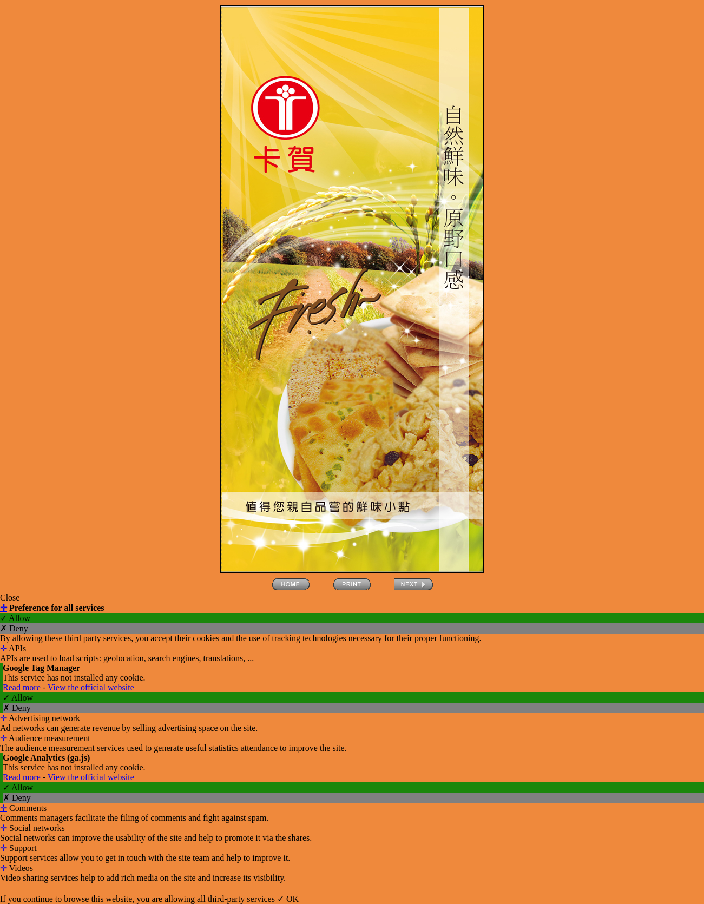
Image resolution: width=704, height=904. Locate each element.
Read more (23, 687)
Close (9, 597)
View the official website (91, 687)
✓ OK (288, 898)
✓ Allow (15, 618)
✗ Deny (14, 628)
